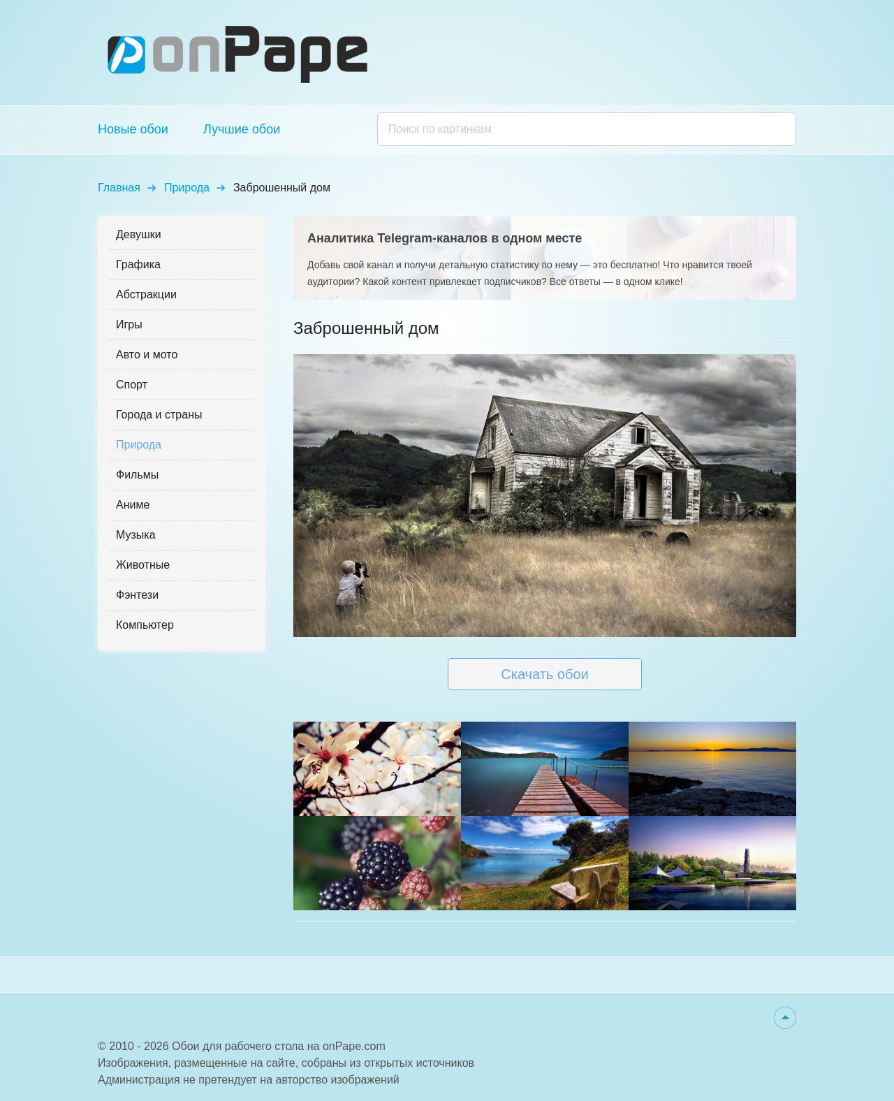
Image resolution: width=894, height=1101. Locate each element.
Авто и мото (146, 354)
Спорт (131, 385)
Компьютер (145, 625)
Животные (143, 565)
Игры (129, 324)
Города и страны (159, 415)
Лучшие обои (241, 129)
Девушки (138, 234)
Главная (119, 188)
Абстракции (146, 294)
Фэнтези (137, 595)
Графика (138, 264)
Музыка (136, 535)
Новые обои (133, 129)
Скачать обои (544, 674)
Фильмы (137, 475)
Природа (187, 188)
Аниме (132, 505)
